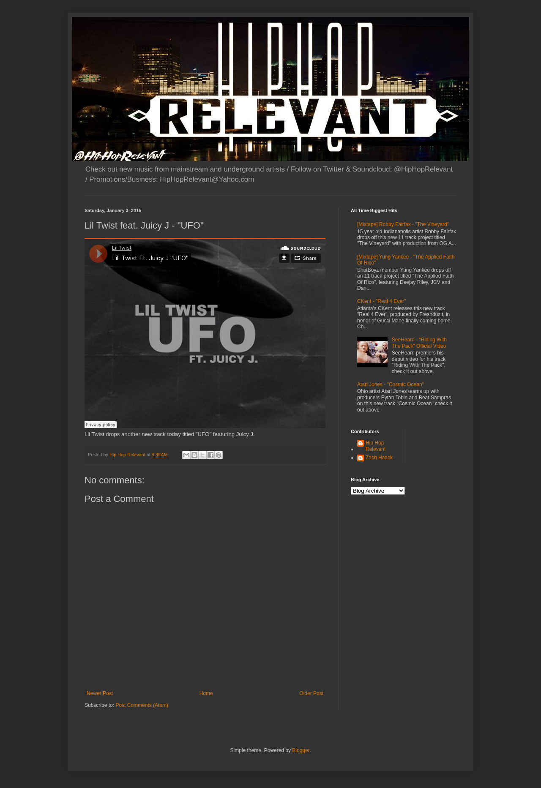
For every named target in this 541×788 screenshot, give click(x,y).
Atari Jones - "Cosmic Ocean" (390, 384)
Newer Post (100, 693)
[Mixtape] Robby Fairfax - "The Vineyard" (403, 224)
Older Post (311, 693)
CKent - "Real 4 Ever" (381, 301)
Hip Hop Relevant (375, 446)
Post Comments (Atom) (141, 705)
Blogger (300, 750)
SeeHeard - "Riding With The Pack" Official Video (419, 343)
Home (206, 693)
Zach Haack (379, 458)
